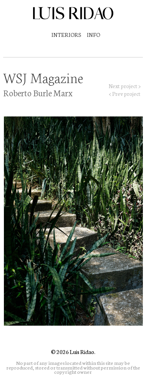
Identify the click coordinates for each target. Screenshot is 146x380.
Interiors (66, 34)
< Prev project (125, 93)
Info (93, 34)
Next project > (125, 86)
